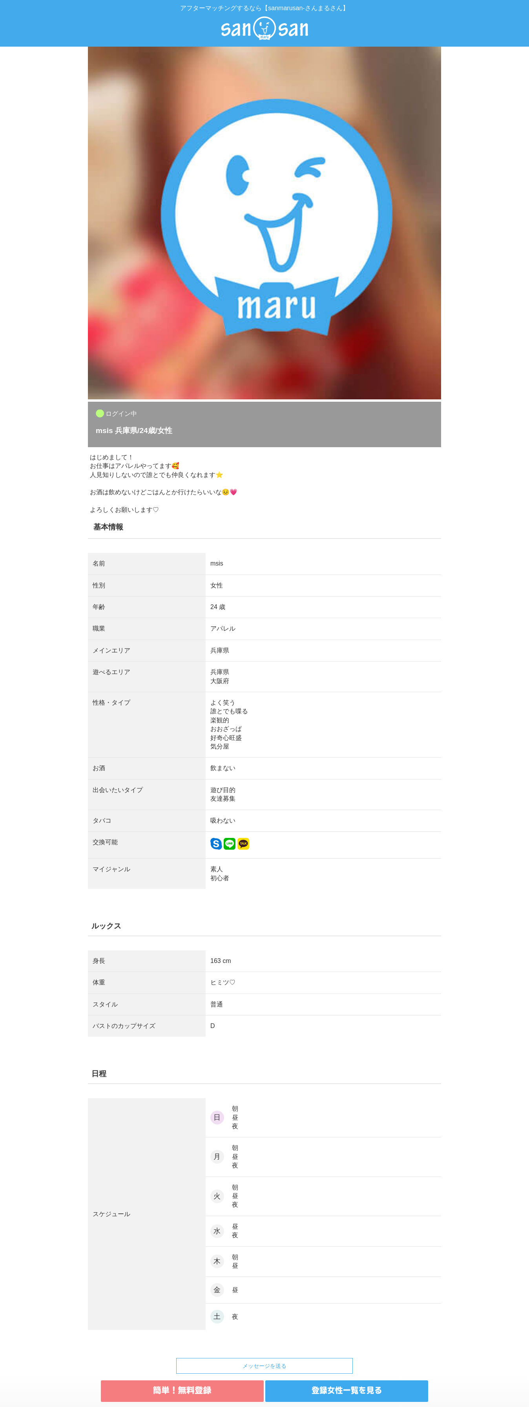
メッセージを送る (264, 1366)
